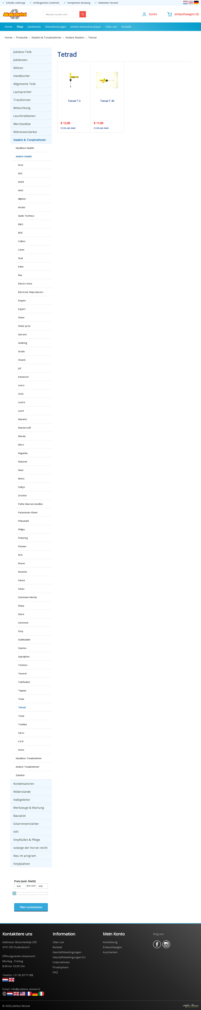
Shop (20, 26)
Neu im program (24, 856)
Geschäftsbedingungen (67, 952)
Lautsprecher (22, 92)
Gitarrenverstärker (26, 824)
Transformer (22, 100)
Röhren (18, 68)
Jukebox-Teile (22, 52)
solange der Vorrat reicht (30, 848)
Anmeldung (110, 942)
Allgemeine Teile (24, 84)
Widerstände (22, 792)
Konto (153, 14)
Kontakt (126, 26)
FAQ (55, 972)
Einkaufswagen (184, 14)
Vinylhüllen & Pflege (26, 840)
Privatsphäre (60, 967)
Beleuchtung (21, 108)
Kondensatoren (23, 784)
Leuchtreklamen (24, 116)
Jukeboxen (34, 26)
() (183, 14)
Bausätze (19, 816)
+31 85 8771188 (23, 975)
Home (8, 26)
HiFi (16, 832)
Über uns (111, 26)
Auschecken (110, 952)
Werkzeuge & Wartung (28, 808)
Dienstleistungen (55, 26)
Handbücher (21, 76)
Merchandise (22, 124)
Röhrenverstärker (25, 132)
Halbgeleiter (21, 800)
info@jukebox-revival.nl (25, 989)
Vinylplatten (21, 864)
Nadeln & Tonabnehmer (29, 140)
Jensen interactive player (86, 26)
